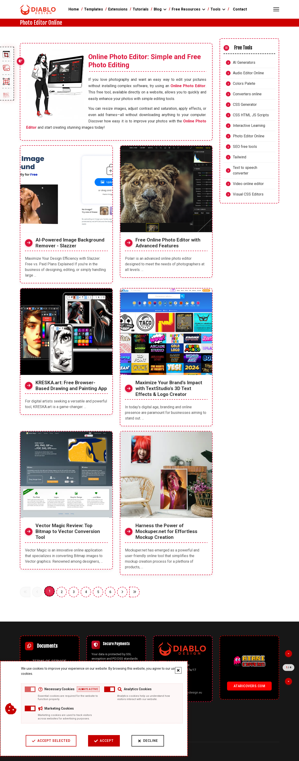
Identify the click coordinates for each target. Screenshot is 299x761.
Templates (93, 9)
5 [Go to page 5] (98, 592)
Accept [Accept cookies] (104, 741)
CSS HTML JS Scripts (251, 115)
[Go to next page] (122, 592)
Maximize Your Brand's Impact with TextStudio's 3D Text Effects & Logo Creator (168, 388)
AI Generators (244, 62)
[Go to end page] (134, 592)
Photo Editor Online (248, 136)
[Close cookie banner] (178, 670)
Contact (240, 9)
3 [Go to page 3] (74, 592)
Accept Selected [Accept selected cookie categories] (51, 741)
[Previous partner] (288, 653)
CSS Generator (245, 104)
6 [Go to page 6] (110, 592)
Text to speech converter (245, 170)
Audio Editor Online (248, 73)
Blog (158, 9)
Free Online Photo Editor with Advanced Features (167, 243)
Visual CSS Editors (248, 194)
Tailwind (239, 157)
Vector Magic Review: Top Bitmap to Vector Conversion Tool (68, 531)
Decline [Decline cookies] (148, 741)
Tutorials (141, 9)
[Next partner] (288, 681)
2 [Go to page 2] (62, 592)
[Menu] (276, 9)
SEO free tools (245, 146)
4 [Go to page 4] (86, 592)
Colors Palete (244, 83)
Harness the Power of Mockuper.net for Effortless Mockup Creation (166, 531)
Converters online (247, 94)
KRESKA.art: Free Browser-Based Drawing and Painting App (71, 385)
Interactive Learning (249, 125)
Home (73, 9)
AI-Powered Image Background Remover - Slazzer (70, 243)
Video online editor (248, 183)
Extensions (118, 9)
